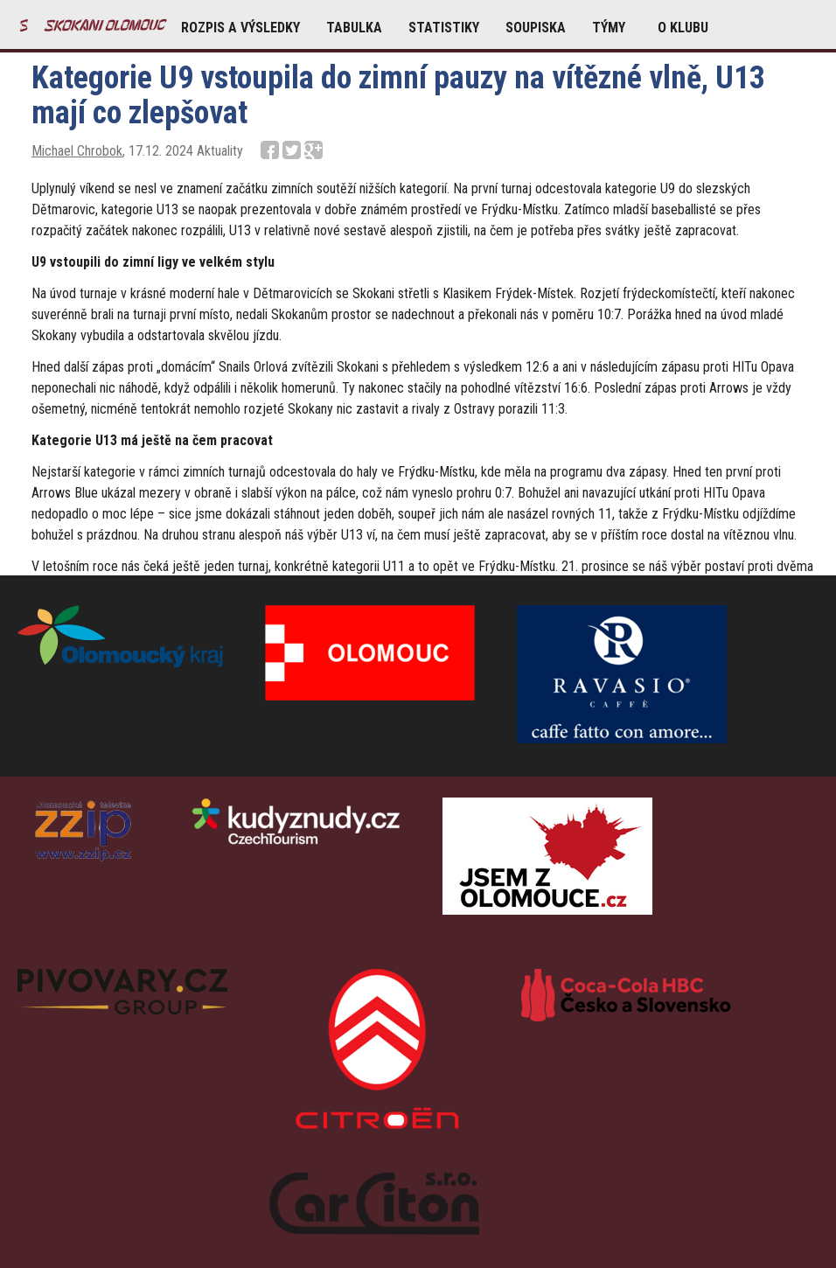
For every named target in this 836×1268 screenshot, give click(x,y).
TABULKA (354, 27)
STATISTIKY (443, 27)
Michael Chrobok (76, 151)
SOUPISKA (535, 27)
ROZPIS (240, 27)
